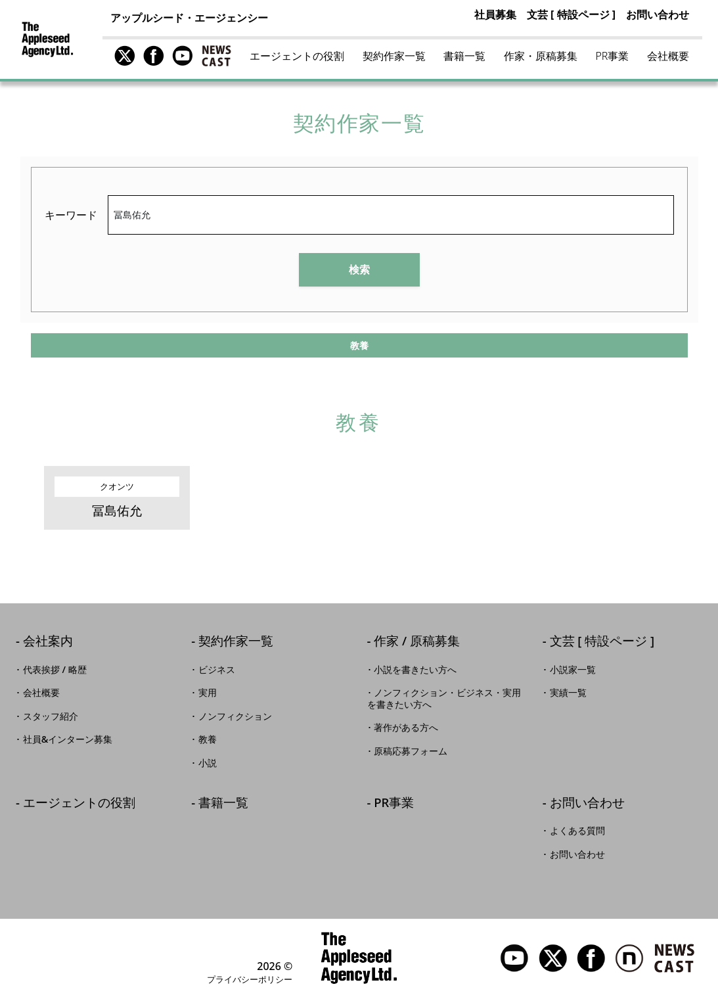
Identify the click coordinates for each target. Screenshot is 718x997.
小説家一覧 (573, 670)
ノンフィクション (235, 716)
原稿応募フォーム (410, 751)
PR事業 (612, 56)
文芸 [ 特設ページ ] (571, 14)
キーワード (71, 215)
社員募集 (495, 14)
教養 (207, 739)
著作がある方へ (406, 727)
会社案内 (48, 642)
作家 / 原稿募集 (417, 642)
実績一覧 (568, 693)
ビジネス (216, 670)
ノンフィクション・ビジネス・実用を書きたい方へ (444, 698)
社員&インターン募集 (68, 739)
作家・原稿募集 (540, 56)
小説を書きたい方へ (415, 670)
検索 (359, 269)
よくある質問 (577, 831)
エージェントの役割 (297, 56)
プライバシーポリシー (249, 979)
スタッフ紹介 (50, 716)
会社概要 (668, 56)
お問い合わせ (657, 14)
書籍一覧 (464, 56)
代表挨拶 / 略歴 (55, 670)
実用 (207, 693)
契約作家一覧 (394, 56)
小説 (207, 763)
